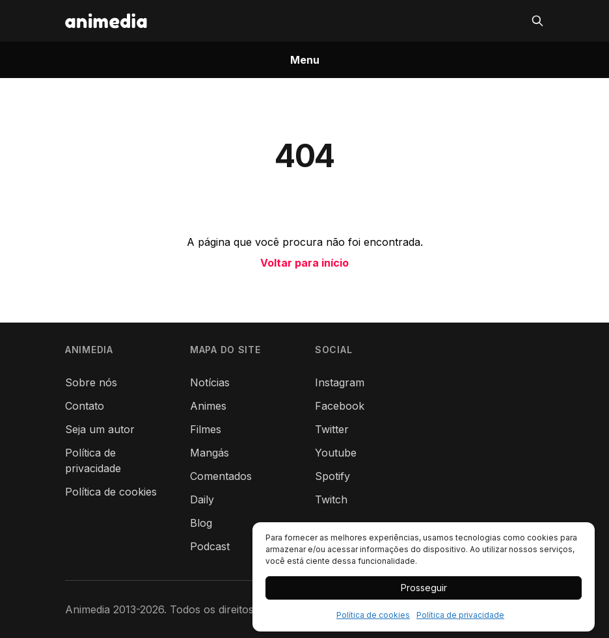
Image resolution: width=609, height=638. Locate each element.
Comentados (221, 476)
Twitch (331, 499)
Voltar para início (304, 262)
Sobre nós (91, 382)
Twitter (332, 429)
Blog (201, 522)
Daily (202, 499)
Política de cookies (373, 615)
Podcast (210, 546)
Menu (304, 59)
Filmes (205, 429)
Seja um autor (100, 429)
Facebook (339, 405)
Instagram (339, 382)
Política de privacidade (460, 615)
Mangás (209, 452)
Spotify (332, 476)
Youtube (336, 452)
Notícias (210, 382)
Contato (84, 405)
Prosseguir (424, 587)
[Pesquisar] (537, 20)
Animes (208, 405)
